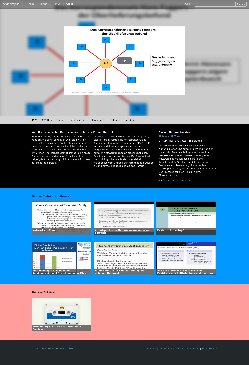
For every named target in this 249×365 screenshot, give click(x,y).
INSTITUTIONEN (64, 4)
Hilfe (204, 348)
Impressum (192, 348)
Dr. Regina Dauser (104, 136)
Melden (129, 120)
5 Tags (115, 120)
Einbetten (98, 120)
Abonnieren (79, 120)
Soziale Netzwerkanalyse (177, 180)
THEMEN (30, 4)
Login (187, 4)
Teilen (61, 120)
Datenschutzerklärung (171, 348)
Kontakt (213, 348)
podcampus (10, 4)
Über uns (151, 348)
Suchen (241, 4)
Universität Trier (169, 136)
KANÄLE (45, 4)
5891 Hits (46, 120)
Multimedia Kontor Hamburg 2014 (54, 348)
